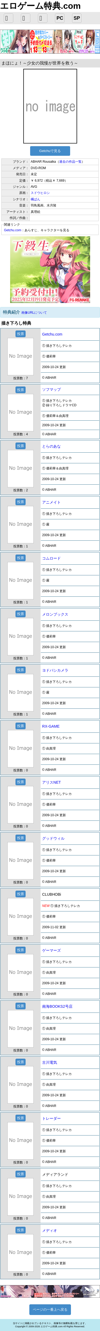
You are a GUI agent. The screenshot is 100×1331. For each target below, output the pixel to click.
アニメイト (51, 502)
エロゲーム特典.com (40, 6)
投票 (20, 334)
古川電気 (49, 1062)
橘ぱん (35, 199)
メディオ (49, 1230)
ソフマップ (51, 389)
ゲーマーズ (51, 950)
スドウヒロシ (40, 193)
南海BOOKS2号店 (57, 1006)
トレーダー (51, 1118)
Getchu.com (12, 230)
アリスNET (51, 782)
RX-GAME (50, 726)
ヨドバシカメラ (55, 670)
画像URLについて (34, 312)
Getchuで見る (50, 151)
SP (77, 18)
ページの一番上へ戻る (50, 1310)
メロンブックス (55, 614)
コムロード (51, 558)
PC (60, 18)
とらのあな (51, 446)
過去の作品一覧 (70, 162)
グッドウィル (53, 838)
